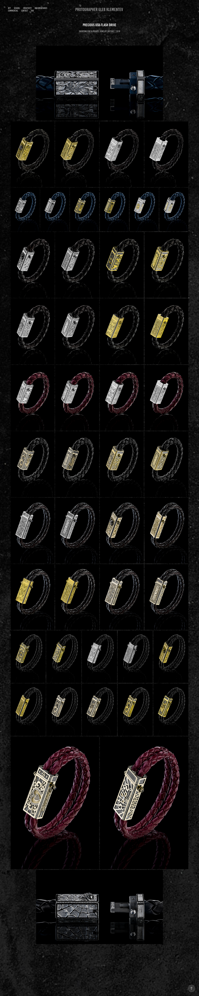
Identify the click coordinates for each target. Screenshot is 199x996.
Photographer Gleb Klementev (99, 9)
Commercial (13, 10)
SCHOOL (17, 8)
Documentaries (41, 8)
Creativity (27, 8)
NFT (9, 8)
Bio (32, 10)
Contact (24, 10)
